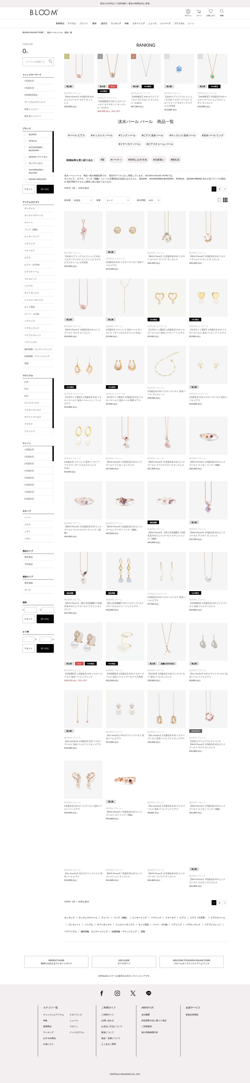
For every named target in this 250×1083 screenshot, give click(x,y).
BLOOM (32, 134)
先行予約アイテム (75, 181)
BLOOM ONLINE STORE (33, 32)
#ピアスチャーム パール (160, 143)
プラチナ (28, 424)
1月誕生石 (29, 449)
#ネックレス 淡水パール (182, 135)
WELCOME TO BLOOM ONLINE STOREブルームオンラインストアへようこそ (191, 962)
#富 (103, 159)
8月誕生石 (29, 498)
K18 (26, 381)
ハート (27, 517)
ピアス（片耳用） (32, 264)
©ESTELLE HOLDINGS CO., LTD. (125, 1074)
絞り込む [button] (45, 189)
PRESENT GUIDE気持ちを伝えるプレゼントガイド (56, 962)
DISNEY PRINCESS (37, 179)
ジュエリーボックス (33, 300)
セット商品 (29, 307)
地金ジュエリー (31, 109)
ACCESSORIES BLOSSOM (35, 149)
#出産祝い (158, 159)
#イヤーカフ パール (129, 143)
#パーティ (116, 159)
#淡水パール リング (212, 135)
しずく (27, 531)
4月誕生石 (29, 80)
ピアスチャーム (31, 271)
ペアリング (29, 321)
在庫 (98, 200)
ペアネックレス (31, 328)
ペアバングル (30, 342)
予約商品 (28, 564)
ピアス (27, 257)
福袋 (26, 363)
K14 (26, 388)
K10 (26, 396)
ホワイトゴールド (32, 417)
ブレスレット (30, 278)
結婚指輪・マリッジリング (36, 356)
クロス (27, 524)
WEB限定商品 (31, 95)
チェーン (28, 222)
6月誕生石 (29, 484)
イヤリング (29, 243)
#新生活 (175, 159)
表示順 (67, 200)
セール (27, 590)
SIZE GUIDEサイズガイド (124, 962)
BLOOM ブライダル (38, 156)
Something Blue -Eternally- (36, 171)
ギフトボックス (31, 292)
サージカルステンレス (34, 102)
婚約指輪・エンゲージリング (38, 349)
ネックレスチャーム (33, 215)
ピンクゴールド (31, 402)
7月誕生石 (29, 491)
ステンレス (29, 431)
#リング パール (127, 135)
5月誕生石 (29, 88)
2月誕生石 (29, 456)
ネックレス (29, 208)
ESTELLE (33, 140)
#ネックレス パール (102, 135)
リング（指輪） (31, 229)
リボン (27, 538)
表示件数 (141, 200)
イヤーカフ (29, 250)
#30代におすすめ (137, 159)
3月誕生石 (29, 463)
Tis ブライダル (35, 163)
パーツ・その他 (31, 314)
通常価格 (28, 583)
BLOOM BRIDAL (194, 178)
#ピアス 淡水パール (152, 135)
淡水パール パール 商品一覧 (59, 32)
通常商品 (28, 557)
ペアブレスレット (32, 335)
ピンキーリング (31, 236)
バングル (28, 285)
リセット (28, 189)
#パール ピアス (76, 135)
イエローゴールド (32, 410)
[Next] (225, 189)
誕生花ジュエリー (32, 116)
